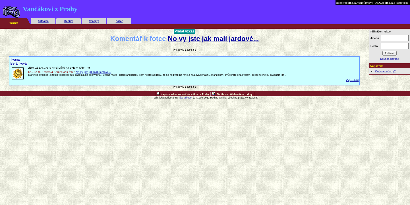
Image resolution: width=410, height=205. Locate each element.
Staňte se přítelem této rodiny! (234, 94)
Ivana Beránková (18, 61)
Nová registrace (389, 59)
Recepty (94, 21)
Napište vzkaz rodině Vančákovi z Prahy (185, 94)
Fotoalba (43, 21)
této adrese (185, 97)
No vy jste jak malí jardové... (213, 38)
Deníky (68, 21)
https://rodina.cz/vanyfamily (354, 2)
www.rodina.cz (383, 2)
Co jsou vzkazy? (385, 71)
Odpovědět (352, 80)
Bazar (119, 21)
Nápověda (402, 2)
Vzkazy (13, 22)
